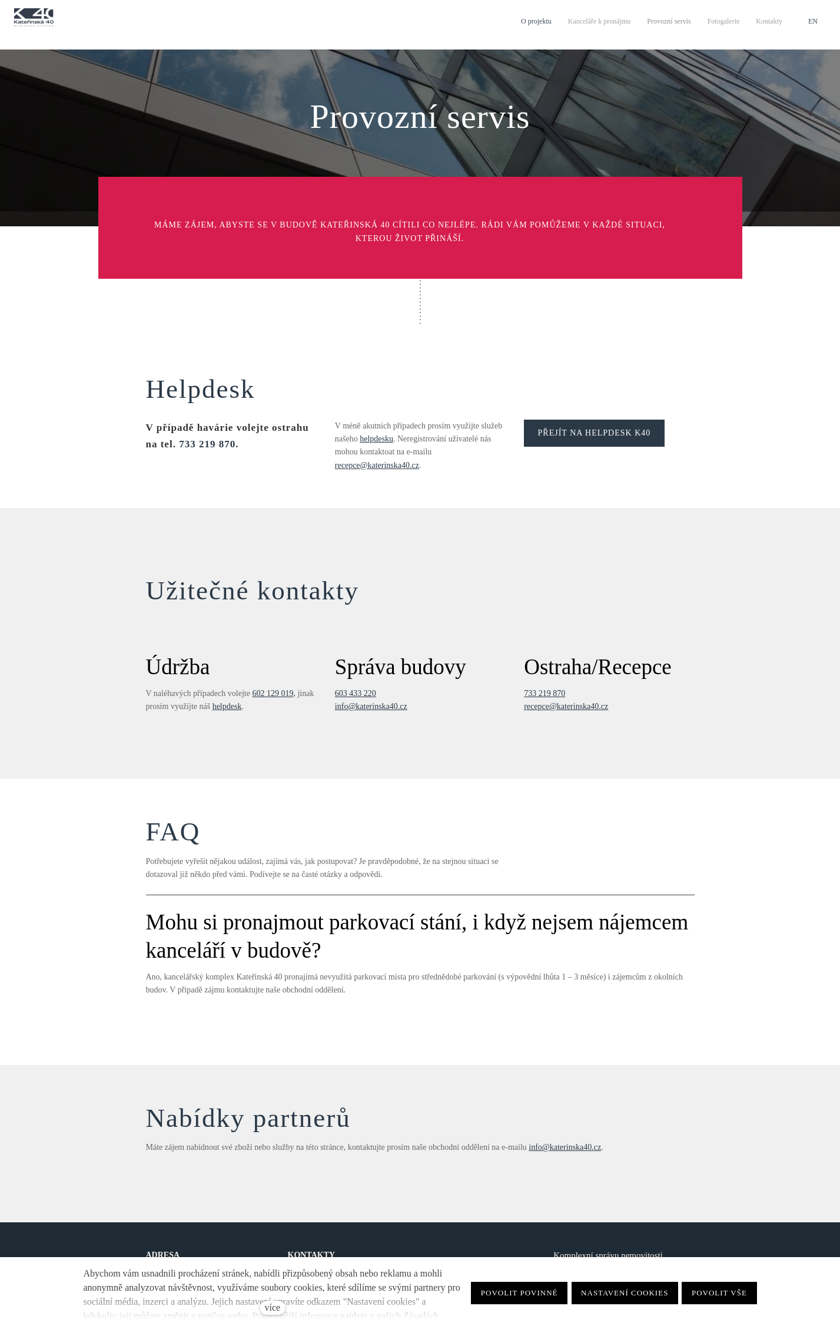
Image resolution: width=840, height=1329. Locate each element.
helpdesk (227, 706)
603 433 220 (355, 693)
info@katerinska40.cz (371, 706)
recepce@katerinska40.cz (377, 465)
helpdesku (376, 438)
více (273, 1307)
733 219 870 (207, 444)
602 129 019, (274, 693)
